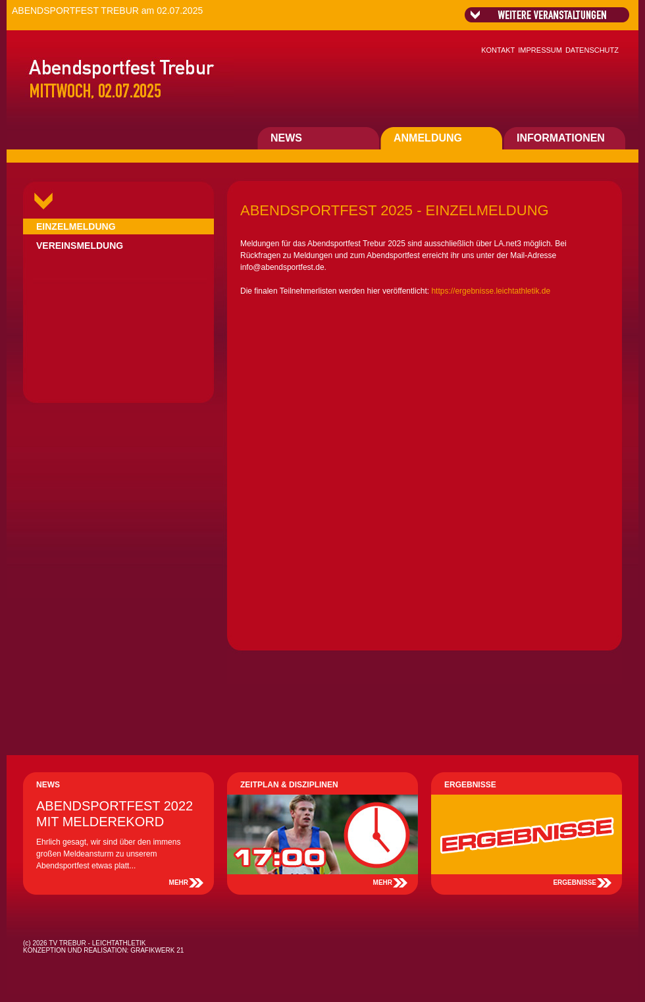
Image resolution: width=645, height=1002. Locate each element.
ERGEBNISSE (574, 882)
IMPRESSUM (540, 50)
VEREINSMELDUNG (79, 245)
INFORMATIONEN (561, 138)
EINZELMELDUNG (76, 226)
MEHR (178, 882)
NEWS (286, 138)
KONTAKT (498, 50)
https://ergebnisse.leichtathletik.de (490, 291)
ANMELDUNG (428, 138)
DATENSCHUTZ (592, 50)
